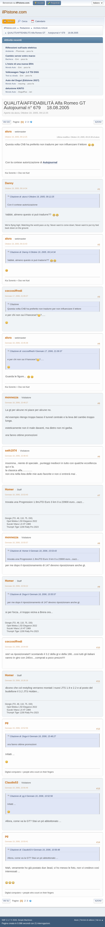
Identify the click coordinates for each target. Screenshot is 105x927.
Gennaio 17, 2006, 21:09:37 (16, 296)
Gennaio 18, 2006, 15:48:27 (16, 403)
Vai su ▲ (99, 920)
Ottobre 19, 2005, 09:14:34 (16, 188)
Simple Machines (25, 920)
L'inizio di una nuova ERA (20, 64)
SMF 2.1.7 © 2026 (9, 920)
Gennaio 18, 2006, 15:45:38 (16, 343)
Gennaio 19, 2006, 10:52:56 (16, 728)
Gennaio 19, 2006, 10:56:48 (16, 788)
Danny (9, 183)
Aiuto (76, 920)
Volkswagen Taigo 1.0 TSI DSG (22, 72)
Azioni (98, 122)
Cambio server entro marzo (20, 56)
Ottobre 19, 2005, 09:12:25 (16, 137)
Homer (9, 489)
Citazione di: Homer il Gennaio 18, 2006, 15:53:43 (33, 551)
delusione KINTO (15, 88)
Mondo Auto (11, 67)
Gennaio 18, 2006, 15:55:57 (16, 543)
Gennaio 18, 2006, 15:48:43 (16, 456)
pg (6, 722)
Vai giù (6, 122)
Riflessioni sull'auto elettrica (21, 47)
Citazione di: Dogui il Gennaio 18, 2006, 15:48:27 (33, 736)
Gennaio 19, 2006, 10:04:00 (16, 647)
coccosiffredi (13, 290)
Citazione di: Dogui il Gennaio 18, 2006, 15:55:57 (33, 594)
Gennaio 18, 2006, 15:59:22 (16, 586)
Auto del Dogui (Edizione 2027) (22, 80)
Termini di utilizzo (87, 920)
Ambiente (10, 51)
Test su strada (12, 76)
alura (8, 131)
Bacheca (9, 59)
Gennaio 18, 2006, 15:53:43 (16, 495)
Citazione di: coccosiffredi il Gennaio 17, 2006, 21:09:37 (36, 351)
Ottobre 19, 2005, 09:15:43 (16, 244)
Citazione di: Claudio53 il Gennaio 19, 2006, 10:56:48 (35, 850)
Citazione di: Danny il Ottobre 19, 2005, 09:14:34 (33, 252)
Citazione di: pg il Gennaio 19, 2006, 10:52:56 (31, 796)
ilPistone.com (14, 12)
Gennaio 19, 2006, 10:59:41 (16, 841)
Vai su (6, 901)
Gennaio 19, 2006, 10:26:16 (16, 680)
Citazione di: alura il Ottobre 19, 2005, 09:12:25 (32, 197)
